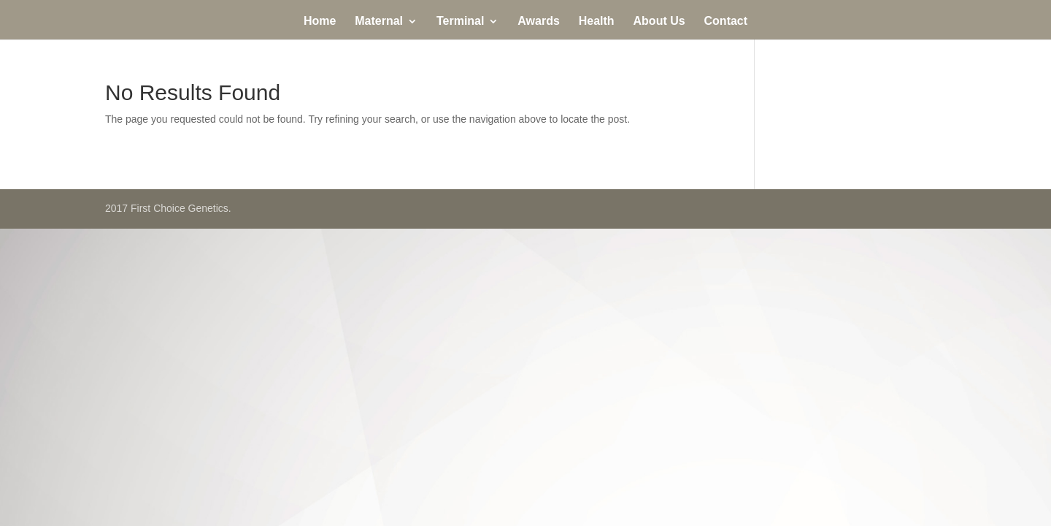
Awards (538, 21)
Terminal (460, 21)
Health (597, 21)
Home (320, 21)
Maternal (379, 21)
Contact (726, 21)
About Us (659, 21)
